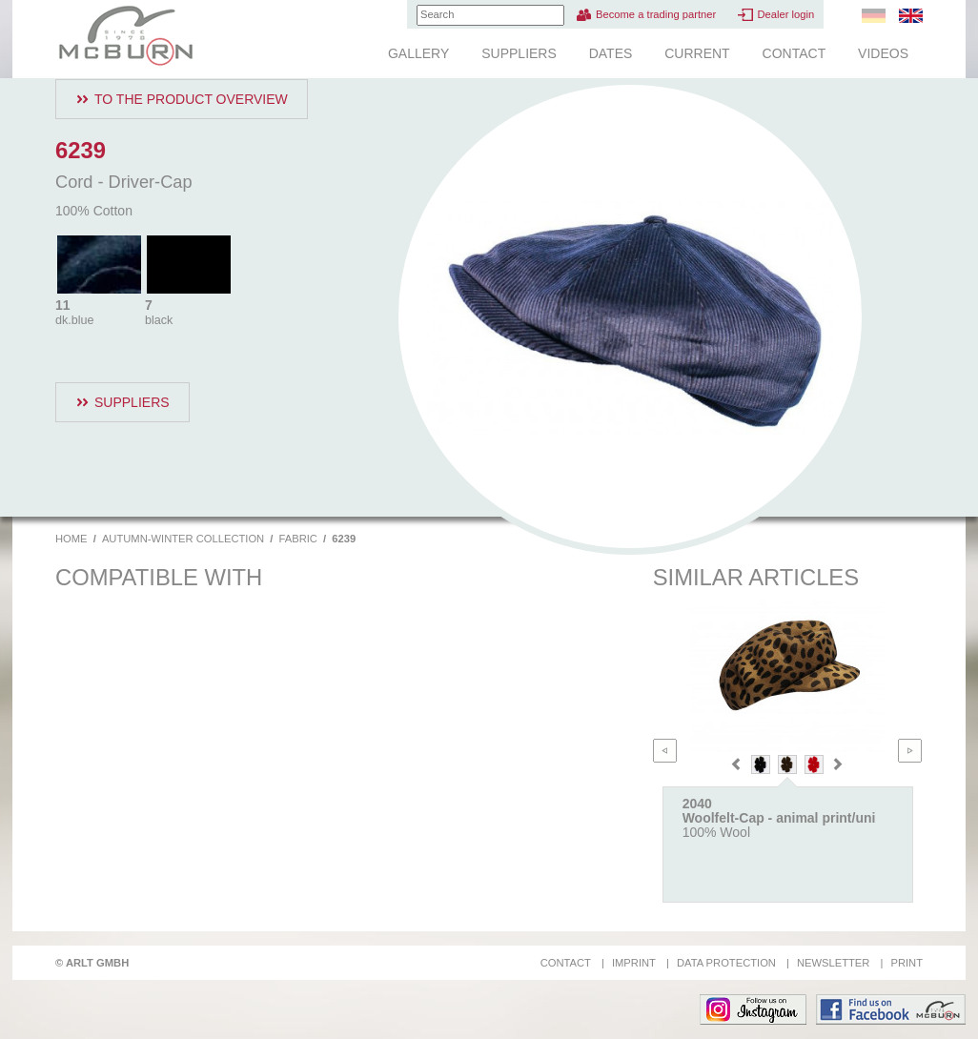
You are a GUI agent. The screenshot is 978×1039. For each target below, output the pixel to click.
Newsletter (833, 962)
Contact (794, 53)
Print (906, 962)
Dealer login (785, 14)
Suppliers (519, 53)
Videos (883, 53)
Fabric (298, 538)
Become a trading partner (656, 14)
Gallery (418, 53)
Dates (611, 53)
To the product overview (191, 99)
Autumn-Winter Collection (183, 538)
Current (696, 53)
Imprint (634, 962)
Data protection (726, 962)
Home (71, 538)
